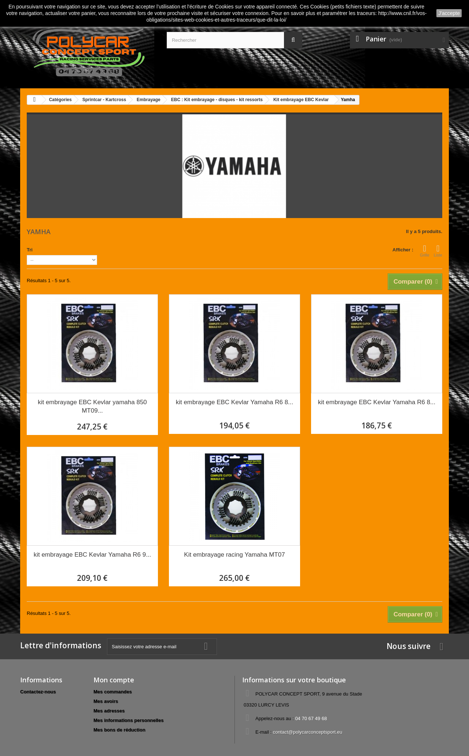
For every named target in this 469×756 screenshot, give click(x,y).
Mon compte (113, 679)
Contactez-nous (38, 691)
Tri (30, 249)
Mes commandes (112, 691)
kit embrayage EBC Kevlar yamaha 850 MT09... (92, 406)
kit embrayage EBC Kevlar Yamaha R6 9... (92, 554)
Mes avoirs (105, 701)
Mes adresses (109, 710)
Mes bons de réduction (119, 730)
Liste (438, 250)
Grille (424, 250)
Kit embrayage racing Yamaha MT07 (234, 554)
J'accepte (449, 13)
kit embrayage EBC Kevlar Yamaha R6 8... (234, 402)
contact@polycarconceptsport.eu (308, 732)
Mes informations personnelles (128, 720)
